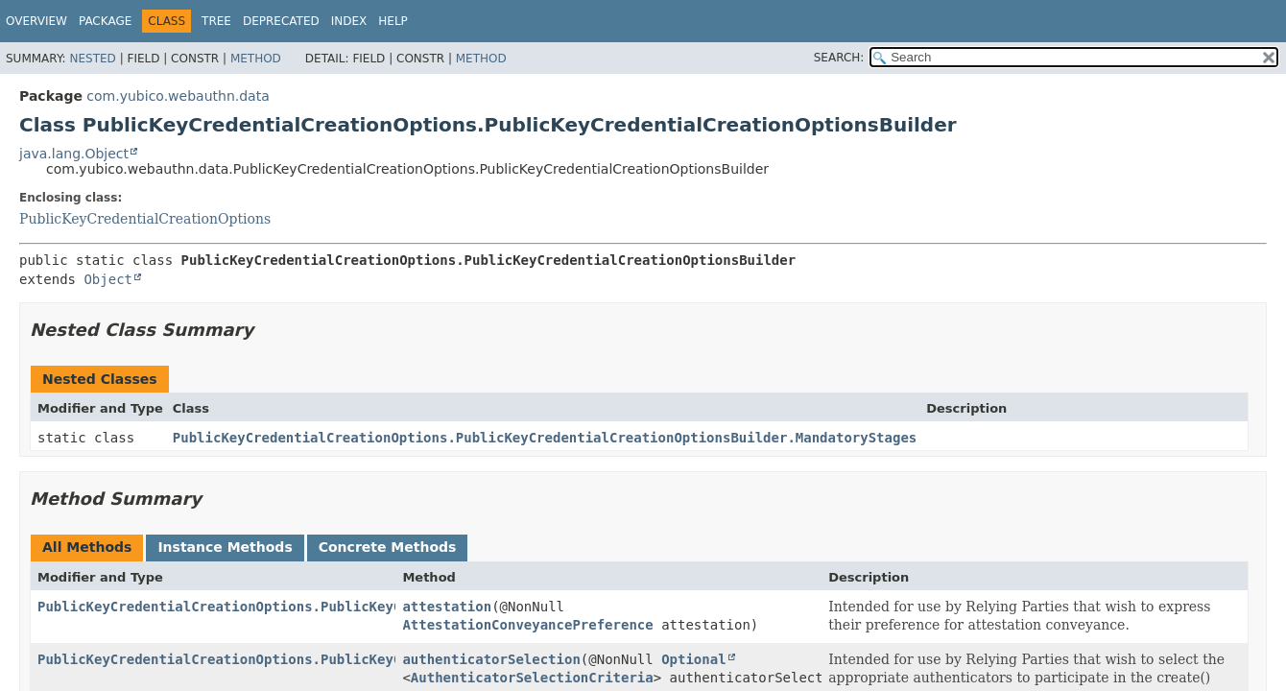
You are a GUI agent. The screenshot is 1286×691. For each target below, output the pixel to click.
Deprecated (281, 21)
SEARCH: (839, 57)
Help (393, 21)
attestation (446, 606)
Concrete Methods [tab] (388, 547)
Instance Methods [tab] (224, 547)
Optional (693, 659)
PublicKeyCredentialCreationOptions (145, 218)
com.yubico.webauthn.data (177, 96)
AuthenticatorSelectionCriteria (532, 677)
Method (255, 58)
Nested (92, 58)
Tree (216, 21)
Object (107, 279)
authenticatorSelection (491, 659)
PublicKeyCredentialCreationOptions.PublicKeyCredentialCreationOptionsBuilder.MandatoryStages (545, 437)
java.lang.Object (74, 153)
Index (349, 21)
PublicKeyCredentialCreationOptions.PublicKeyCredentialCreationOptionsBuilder (345, 606)
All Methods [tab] (86, 547)
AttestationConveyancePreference (527, 624)
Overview (36, 21)
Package (105, 21)
